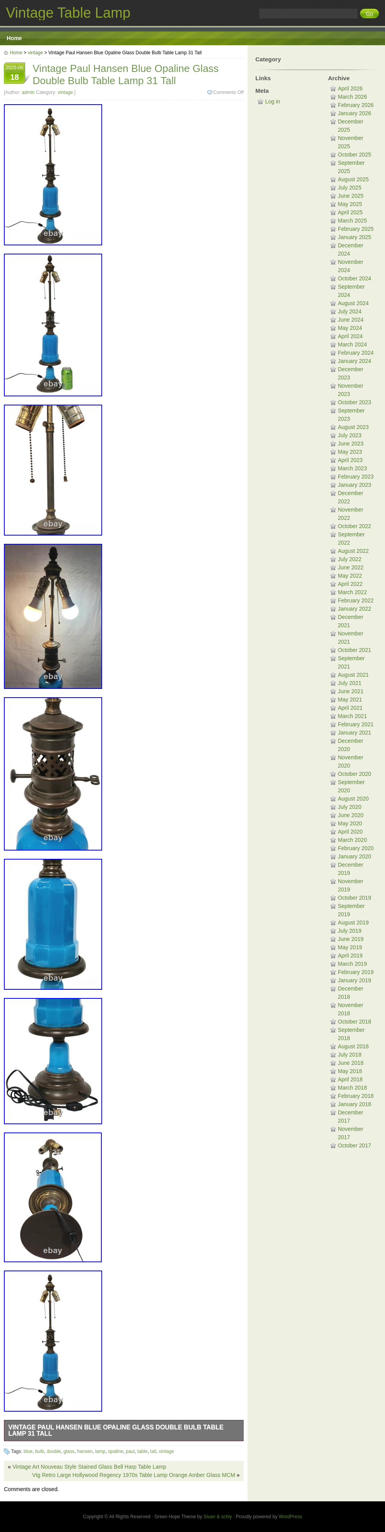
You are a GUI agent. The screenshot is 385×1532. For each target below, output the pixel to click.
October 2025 (354, 154)
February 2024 (356, 353)
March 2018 (352, 1088)
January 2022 (354, 609)
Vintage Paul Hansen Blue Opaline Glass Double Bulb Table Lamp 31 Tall (116, 1430)
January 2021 (354, 732)
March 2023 (352, 468)
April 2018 (350, 1079)
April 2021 (350, 708)
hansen (84, 1451)
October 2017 (354, 1145)
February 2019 (356, 972)
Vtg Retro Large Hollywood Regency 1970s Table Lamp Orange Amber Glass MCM (133, 1475)
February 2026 (356, 105)
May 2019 (350, 947)
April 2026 (350, 88)
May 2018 (350, 1071)
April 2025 (350, 212)
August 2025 (353, 179)
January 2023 (354, 485)
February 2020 (356, 848)
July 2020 (349, 807)
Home (14, 38)
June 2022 (350, 567)
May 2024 (350, 328)
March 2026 (352, 97)
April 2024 (350, 336)
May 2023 (350, 452)
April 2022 (350, 584)
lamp (100, 1451)
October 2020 (354, 774)
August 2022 (353, 551)
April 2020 (350, 832)
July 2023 (349, 435)
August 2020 (353, 798)
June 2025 (350, 196)
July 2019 (349, 931)
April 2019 (350, 955)
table (143, 1451)
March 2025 (352, 220)
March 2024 (352, 344)
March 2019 (352, 964)
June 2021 (350, 691)
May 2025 (350, 204)
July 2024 (349, 311)
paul (130, 1451)
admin (28, 92)
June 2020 (350, 815)
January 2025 (354, 237)
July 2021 (349, 683)
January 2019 (354, 980)
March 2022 (352, 592)
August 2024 (353, 303)
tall (153, 1451)
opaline (115, 1451)
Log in (272, 101)
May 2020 (350, 823)
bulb (39, 1451)
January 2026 (354, 113)
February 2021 (356, 724)
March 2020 (352, 840)
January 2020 (354, 856)
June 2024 (350, 320)
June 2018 (350, 1063)
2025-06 (14, 74)
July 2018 (349, 1054)
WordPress (290, 1516)
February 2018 (356, 1096)
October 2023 (354, 402)
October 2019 (354, 898)
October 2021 (354, 650)
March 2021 (352, 716)
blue (28, 1451)
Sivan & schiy (218, 1516)
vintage (35, 52)
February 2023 (356, 476)
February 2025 (356, 229)
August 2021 (353, 675)
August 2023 (353, 427)
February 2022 (356, 600)
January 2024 (354, 361)
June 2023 (350, 443)
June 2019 (350, 939)
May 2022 (350, 576)
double (54, 1451)
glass (68, 1451)
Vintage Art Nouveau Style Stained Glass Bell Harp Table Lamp (90, 1467)
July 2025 (349, 187)
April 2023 (350, 460)
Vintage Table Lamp (68, 13)
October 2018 (354, 1021)
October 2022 (354, 526)
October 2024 (354, 278)
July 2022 (349, 559)
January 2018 (354, 1104)
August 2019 (353, 922)
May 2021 (350, 699)
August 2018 (353, 1046)
